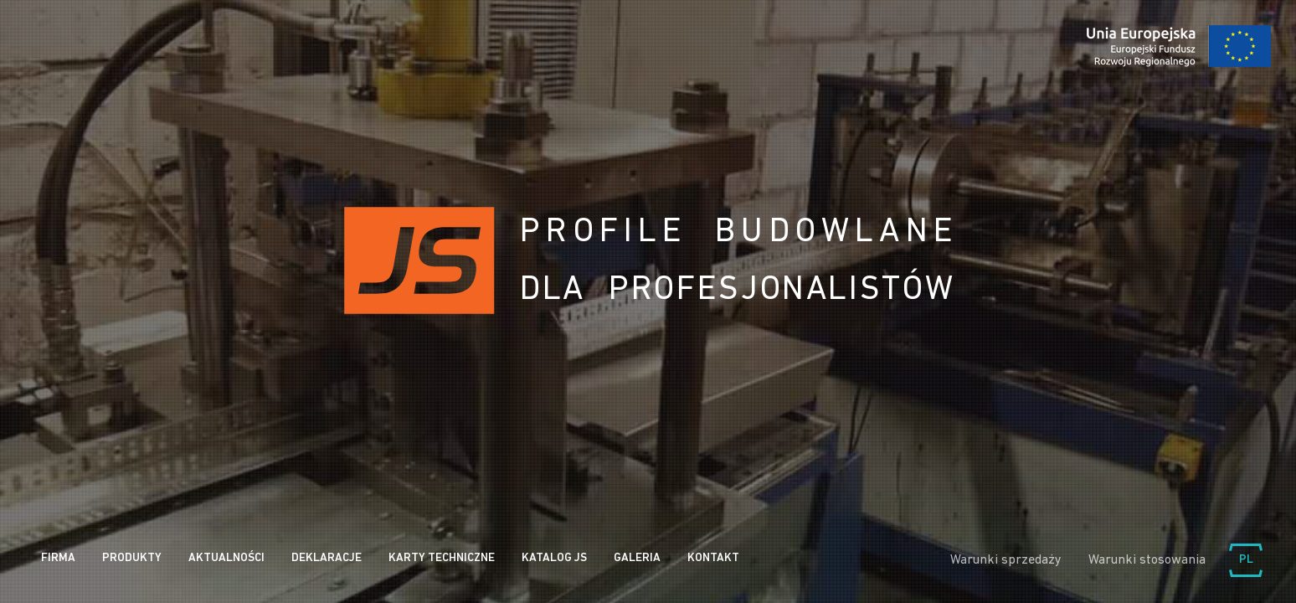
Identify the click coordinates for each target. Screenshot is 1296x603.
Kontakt (713, 558)
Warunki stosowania (1147, 560)
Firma (58, 558)
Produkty (132, 558)
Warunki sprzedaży (1006, 560)
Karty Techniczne (441, 558)
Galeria (637, 558)
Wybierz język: (1246, 560)
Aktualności (226, 558)
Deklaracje (326, 558)
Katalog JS (554, 558)
